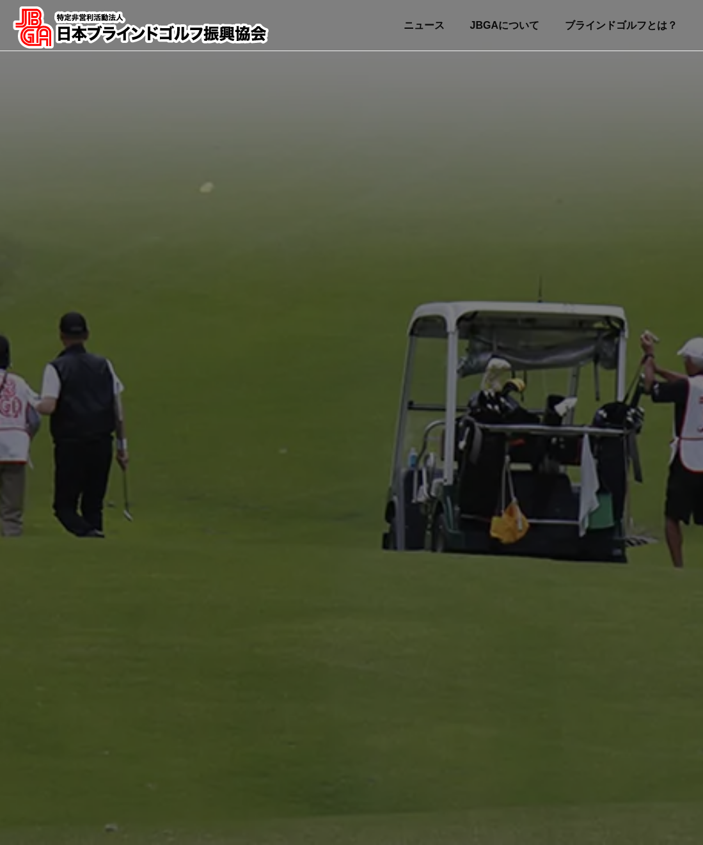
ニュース (424, 25)
